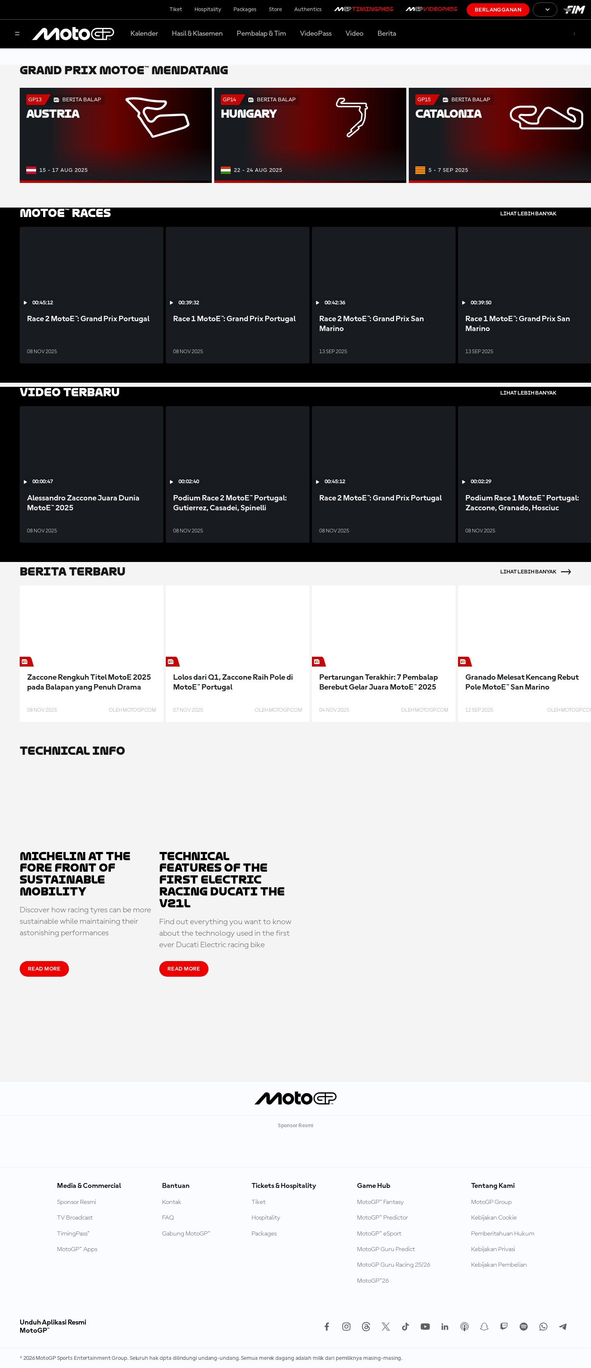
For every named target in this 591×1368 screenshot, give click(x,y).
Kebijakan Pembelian (499, 1265)
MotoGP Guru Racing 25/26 (393, 1265)
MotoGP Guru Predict (386, 1249)
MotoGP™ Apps (77, 1249)
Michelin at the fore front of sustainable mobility (75, 874)
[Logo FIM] (574, 10)
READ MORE (44, 969)
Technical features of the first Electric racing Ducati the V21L (222, 880)
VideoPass (316, 33)
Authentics (308, 9)
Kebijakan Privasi (493, 1249)
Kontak (171, 1202)
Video (355, 33)
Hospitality (208, 9)
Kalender (144, 33)
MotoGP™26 (373, 1281)
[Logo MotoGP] (73, 34)
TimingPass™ (73, 1234)
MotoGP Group (491, 1202)
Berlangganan (498, 10)
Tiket (176, 9)
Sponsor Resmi (76, 1202)
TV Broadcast (75, 1218)
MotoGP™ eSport (379, 1234)
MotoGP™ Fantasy (380, 1202)
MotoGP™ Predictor (382, 1218)
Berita (387, 33)
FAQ (168, 1218)
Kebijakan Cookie (494, 1218)
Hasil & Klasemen (197, 33)
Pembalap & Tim (261, 33)
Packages (245, 9)
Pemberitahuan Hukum (502, 1234)
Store (275, 9)
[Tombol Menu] (17, 34)
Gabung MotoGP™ (186, 1234)
